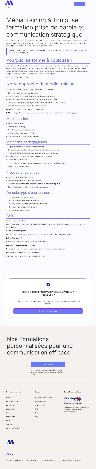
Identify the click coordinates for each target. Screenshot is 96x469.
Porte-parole (10, 405)
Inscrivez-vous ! (48, 364)
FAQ (36, 409)
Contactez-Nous (40, 401)
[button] (89, 4)
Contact (79, 4)
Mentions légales (32, 460)
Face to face (10, 409)
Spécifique (9, 424)
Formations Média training (44, 397)
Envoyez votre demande (48, 311)
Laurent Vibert (40, 405)
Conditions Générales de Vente (70, 460)
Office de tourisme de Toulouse (17, 77)
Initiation (9, 397)
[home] (9, 4)
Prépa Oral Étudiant (12, 428)
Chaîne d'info (10, 417)
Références (39, 413)
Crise (8, 413)
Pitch (8, 420)
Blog (36, 417)
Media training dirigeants (16, 123)
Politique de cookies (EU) (49, 460)
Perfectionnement (12, 401)
